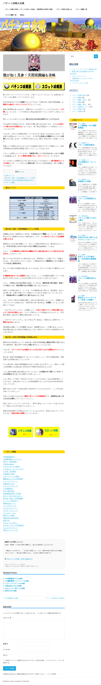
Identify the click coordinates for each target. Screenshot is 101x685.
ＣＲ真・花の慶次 (9, 471)
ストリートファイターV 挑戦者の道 (84, 69)
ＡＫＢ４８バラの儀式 (11, 467)
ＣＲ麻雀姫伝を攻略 (11, 598)
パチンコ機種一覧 (81, 9)
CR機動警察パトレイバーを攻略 (17, 581)
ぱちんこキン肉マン (10, 523)
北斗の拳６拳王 (9, 491)
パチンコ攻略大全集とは (64, 9)
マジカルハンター (9, 513)
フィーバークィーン (10, 481)
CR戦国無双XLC (9, 457)
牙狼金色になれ (9, 484)
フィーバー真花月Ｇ (10, 501)
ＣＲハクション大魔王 (11, 476)
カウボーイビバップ (10, 511)
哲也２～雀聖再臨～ (10, 462)
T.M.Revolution (8, 464)
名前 (5, 644)
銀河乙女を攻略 (11, 591)
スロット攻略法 (77, 111)
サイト (5, 655)
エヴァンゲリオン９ (10, 486)
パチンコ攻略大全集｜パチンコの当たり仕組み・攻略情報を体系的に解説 (29, 9)
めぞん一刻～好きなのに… (13, 496)
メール (6, 649)
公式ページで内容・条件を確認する (19, 559)
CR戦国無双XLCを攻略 (13, 579)
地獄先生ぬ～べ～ (9, 503)
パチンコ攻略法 (77, 109)
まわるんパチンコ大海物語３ (13, 525)
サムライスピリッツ (10, 508)
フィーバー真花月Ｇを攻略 (54, 598)
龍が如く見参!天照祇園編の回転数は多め (19, 180)
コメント (7, 618)
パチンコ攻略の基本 (79, 95)
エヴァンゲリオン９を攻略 (15, 583)
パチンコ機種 (9, 182)
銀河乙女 (6, 520)
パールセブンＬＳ (9, 506)
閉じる (21, 171)
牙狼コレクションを (10, 530)
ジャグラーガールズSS (80, 83)
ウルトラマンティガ (79, 76)
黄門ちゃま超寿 (9, 516)
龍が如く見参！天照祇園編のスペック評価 (19, 178)
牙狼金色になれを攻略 (13, 586)
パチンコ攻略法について (80, 107)
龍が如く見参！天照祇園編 (13, 498)
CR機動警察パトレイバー (12, 459)
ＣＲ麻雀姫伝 (8, 489)
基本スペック (9, 175)
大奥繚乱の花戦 (9, 474)
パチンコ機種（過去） (9, 79)
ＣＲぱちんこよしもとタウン (13, 469)
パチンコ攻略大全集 (13, 3)
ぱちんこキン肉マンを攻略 (15, 588)
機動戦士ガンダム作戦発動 (13, 479)
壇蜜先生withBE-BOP (11, 518)
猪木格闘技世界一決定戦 (12, 494)
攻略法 (22, 15)
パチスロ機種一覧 (10, 15)
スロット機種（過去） (79, 104)
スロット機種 (76, 102)
